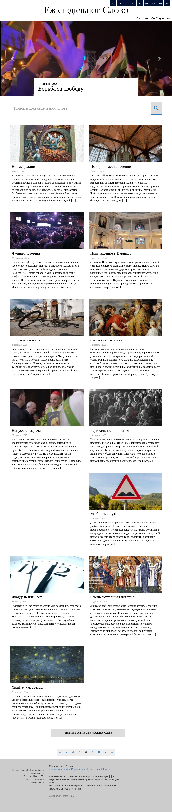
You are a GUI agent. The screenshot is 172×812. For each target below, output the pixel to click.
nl (167, 3)
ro (160, 3)
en (113, 3)
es (153, 3)
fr (119, 3)
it (126, 3)
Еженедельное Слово (86, 10)
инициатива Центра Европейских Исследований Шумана (80, 769)
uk (146, 3)
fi (133, 3)
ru (140, 3)
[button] (13, 58)
